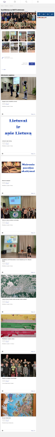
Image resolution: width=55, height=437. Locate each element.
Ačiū (32, 63)
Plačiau (32, 114)
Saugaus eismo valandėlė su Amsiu (9, 101)
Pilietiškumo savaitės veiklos (8, 338)
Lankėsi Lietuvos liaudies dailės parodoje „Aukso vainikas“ (14, 299)
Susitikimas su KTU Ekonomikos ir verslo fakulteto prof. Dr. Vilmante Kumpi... (16, 260)
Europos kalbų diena (6, 418)
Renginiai (11, 5)
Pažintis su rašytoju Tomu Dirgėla (9, 378)
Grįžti (5, 69)
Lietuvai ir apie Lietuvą (7, 141)
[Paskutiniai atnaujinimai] (15, 1)
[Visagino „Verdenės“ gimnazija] (4, 1)
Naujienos (6, 5)
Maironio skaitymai (6, 180)
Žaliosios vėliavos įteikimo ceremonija (10, 220)
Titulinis (2, 5)
